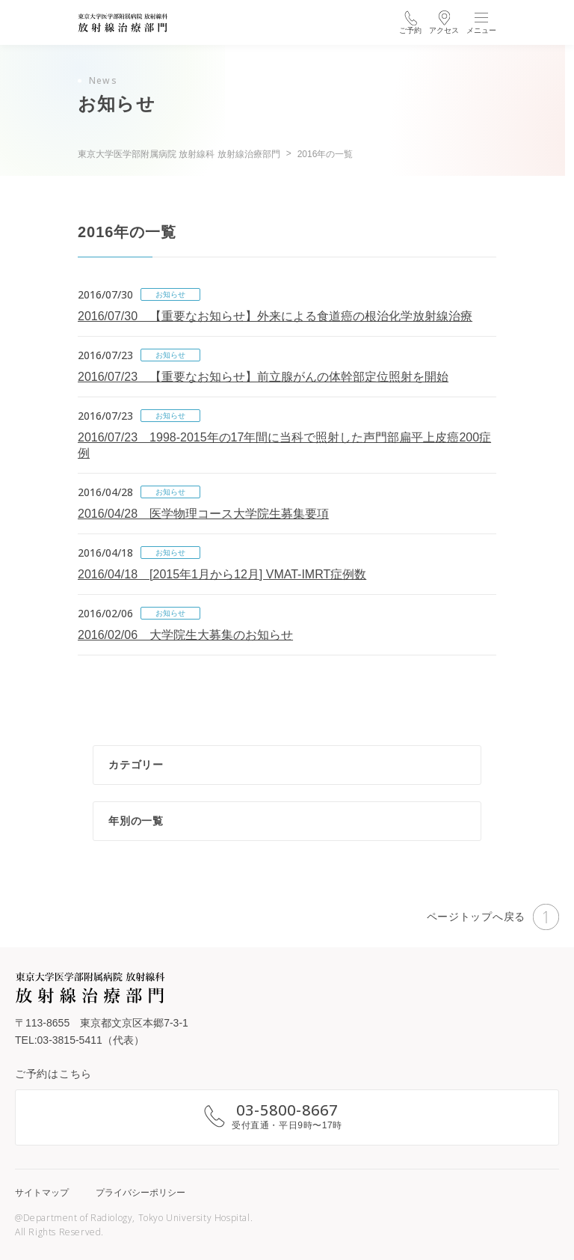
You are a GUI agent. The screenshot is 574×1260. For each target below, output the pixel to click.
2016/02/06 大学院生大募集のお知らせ (185, 635)
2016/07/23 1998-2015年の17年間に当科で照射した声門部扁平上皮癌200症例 (284, 445)
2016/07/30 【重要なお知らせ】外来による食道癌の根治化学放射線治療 (275, 316)
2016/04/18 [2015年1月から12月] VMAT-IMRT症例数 (222, 574)
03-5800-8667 (287, 1110)
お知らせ (170, 294)
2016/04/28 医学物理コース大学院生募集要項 (203, 513)
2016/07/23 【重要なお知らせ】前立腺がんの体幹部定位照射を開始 (263, 376)
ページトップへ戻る (493, 917)
